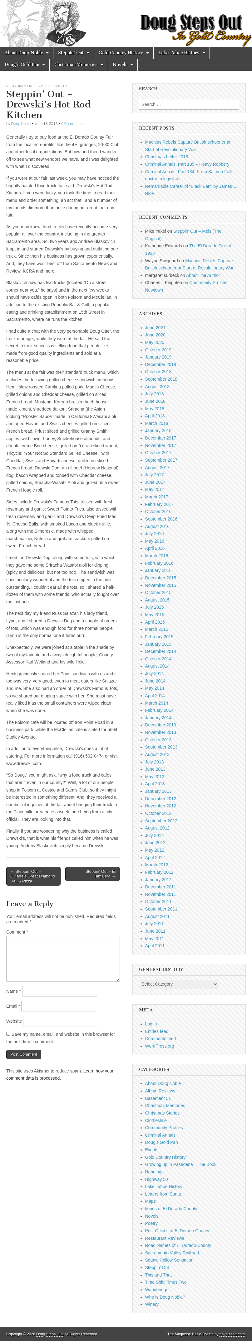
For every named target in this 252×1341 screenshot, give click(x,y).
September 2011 (161, 908)
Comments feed (160, 1038)
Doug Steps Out (49, 1334)
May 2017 (154, 489)
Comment (17, 932)
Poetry (151, 1223)
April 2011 (155, 945)
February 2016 (159, 563)
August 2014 (157, 665)
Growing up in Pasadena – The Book (181, 1164)
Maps (150, 1201)
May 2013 (154, 776)
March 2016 (156, 555)
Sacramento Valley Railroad (172, 1252)
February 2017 (159, 504)
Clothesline (156, 1120)
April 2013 (155, 783)
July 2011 (154, 923)
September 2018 (161, 379)
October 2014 (158, 658)
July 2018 (154, 393)
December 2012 (160, 798)
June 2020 (155, 334)
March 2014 (156, 703)
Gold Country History (121, 52)
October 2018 (158, 371)
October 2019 (158, 349)
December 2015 (160, 577)
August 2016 (157, 526)
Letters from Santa (163, 1193)
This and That (158, 1274)
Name (13, 991)
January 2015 (158, 644)
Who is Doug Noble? (165, 1297)
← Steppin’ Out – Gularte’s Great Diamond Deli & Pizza (32, 876)
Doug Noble (21, 123)
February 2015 (159, 636)
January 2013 (158, 791)
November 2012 (160, 805)
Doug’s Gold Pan (22, 64)
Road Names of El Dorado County (178, 1245)
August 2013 (157, 754)
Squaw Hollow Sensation (169, 1260)
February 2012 (159, 872)
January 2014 (158, 717)
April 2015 (155, 622)
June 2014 (155, 680)
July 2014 (154, 673)
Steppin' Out (56, 86)
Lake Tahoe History (179, 52)
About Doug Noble (24, 52)
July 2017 (154, 474)
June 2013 (155, 769)
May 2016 (154, 541)
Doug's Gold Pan (161, 1142)
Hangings (154, 1171)
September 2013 (161, 746)
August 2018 (157, 386)
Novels (120, 64)
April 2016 (155, 548)
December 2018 (160, 364)
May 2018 (154, 408)
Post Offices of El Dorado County (177, 1230)
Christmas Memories (76, 64)
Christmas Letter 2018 (166, 156)
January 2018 (158, 430)
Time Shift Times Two (166, 1282)
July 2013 (154, 761)
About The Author (203, 275)
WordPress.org (159, 1046)
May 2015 (154, 614)
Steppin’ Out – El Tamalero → (100, 874)
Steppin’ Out (71, 52)
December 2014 (160, 651)
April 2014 (155, 695)
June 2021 (155, 327)
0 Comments (71, 123)
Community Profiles (164, 1127)
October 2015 (158, 592)
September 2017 (161, 460)
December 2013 (160, 724)
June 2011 (155, 931)
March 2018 (156, 423)
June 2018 (155, 401)
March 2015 (156, 629)
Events (152, 1149)
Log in (151, 1023)
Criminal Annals (160, 1135)
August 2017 (157, 467)
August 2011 (157, 916)
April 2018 (155, 415)
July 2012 (154, 835)
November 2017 (160, 445)
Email (13, 1006)
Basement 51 (158, 1098)
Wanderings (156, 1289)
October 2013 (158, 739)
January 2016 (158, 570)
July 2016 (154, 533)
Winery (152, 1304)
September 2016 (161, 518)
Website (14, 1021)
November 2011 (160, 894)
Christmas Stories (162, 1112)
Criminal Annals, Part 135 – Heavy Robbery (187, 164)
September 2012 (161, 820)
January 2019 (158, 356)
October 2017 (158, 452)
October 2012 (158, 813)
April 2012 (155, 857)
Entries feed (157, 1031)
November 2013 (160, 732)
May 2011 (154, 938)
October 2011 (158, 901)
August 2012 (157, 827)
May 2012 (154, 850)
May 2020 (154, 342)
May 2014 (154, 688)
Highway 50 (156, 1179)
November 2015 (160, 585)
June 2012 (155, 842)
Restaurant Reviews (25, 86)
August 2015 (157, 599)
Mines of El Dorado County (171, 1208)
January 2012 (158, 879)
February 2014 (159, 710)
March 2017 (156, 496)
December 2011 (160, 886)
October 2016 (158, 511)
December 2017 (160, 437)
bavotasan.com (232, 1334)
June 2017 (155, 482)
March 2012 (156, 864)
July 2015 (154, 607)
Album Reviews (160, 1090)
